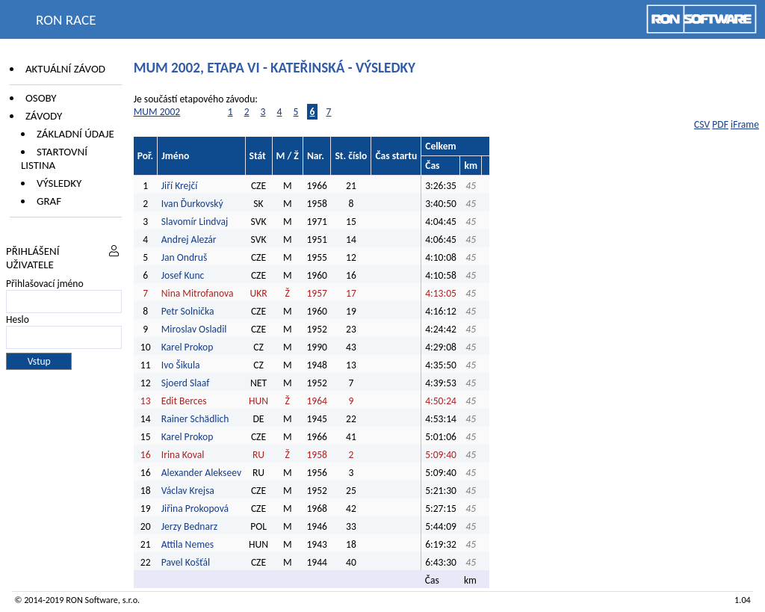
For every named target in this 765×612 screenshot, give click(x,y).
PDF (720, 124)
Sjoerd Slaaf (185, 383)
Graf (49, 201)
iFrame (745, 124)
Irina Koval (183, 454)
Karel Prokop (187, 347)
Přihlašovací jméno (45, 283)
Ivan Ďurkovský (192, 203)
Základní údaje (75, 133)
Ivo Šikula (180, 365)
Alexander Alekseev (201, 472)
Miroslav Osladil (194, 329)
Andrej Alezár (189, 239)
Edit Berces (184, 401)
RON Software (92, 599)
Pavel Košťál (185, 562)
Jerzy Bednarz (189, 526)
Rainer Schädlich (195, 418)
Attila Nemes (187, 544)
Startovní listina (54, 158)
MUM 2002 (157, 111)
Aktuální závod (65, 68)
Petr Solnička (187, 311)
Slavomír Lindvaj (194, 221)
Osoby (41, 98)
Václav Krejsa (187, 490)
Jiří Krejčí (179, 185)
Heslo (17, 319)
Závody (43, 116)
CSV (702, 124)
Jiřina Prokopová (195, 508)
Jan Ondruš (184, 257)
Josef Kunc (183, 275)
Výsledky (59, 183)
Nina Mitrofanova (197, 293)
